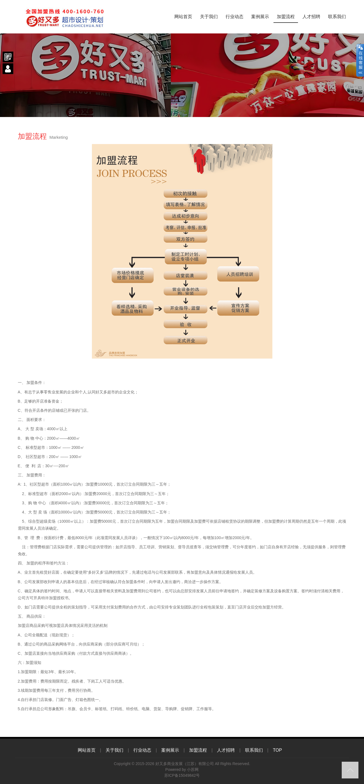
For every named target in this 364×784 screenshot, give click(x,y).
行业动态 (234, 16)
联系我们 (337, 16)
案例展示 (260, 16)
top (350, 770)
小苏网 (193, 769)
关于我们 (209, 16)
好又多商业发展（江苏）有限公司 (184, 763)
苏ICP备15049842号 (182, 775)
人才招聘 (311, 16)
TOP (277, 750)
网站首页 (183, 16)
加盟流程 (286, 16)
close (360, 60)
